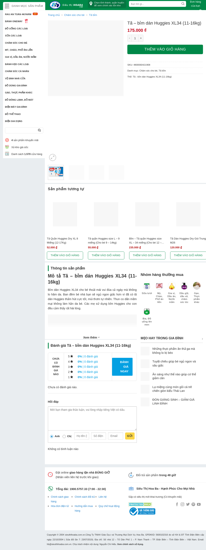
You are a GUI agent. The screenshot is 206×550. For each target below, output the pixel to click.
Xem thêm (91, 337)
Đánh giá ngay (124, 366)
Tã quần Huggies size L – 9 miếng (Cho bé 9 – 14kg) (103, 240)
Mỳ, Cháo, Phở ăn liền (19, 50)
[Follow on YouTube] (199, 505)
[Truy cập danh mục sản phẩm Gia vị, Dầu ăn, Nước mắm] (172, 294)
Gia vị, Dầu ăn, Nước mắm (20, 57)
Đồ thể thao (13, 114)
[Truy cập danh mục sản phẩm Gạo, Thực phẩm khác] (197, 294)
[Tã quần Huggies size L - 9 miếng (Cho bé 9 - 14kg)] (106, 214)
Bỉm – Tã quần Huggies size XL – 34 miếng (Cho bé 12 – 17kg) (145, 240)
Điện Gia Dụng (13, 121)
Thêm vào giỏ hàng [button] (65, 255)
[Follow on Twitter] (188, 505)
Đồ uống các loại (16, 28)
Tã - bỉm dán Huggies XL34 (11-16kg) (152, 76)
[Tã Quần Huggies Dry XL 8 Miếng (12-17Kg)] (65, 214)
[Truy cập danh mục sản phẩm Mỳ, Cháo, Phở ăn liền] (159, 294)
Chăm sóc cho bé (16, 43)
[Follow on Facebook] (177, 505)
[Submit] (39, 130)
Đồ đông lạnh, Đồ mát (19, 100)
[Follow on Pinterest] (193, 505)
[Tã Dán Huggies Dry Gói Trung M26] (188, 214)
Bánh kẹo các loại (17, 64)
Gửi (130, 436)
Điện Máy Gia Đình (16, 107)
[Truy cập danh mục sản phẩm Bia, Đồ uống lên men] (147, 318)
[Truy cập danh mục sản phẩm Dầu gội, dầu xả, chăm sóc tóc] (184, 294)
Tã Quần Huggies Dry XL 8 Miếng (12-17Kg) (62, 240)
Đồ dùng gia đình (16, 85)
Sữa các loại (13, 35)
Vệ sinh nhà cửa (15, 78)
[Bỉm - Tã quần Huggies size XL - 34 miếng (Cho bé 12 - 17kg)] (147, 214)
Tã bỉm (162, 70)
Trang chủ (54, 15)
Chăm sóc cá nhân (17, 71)
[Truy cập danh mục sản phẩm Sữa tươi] (147, 290)
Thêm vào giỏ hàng (165, 49)
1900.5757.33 (78, 489)
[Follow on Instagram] (182, 505)
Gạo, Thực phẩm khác (18, 92)
